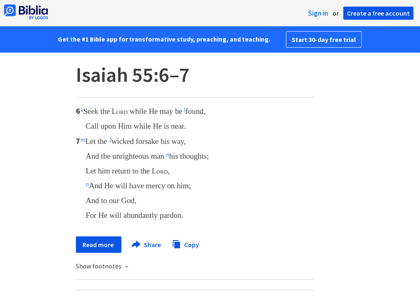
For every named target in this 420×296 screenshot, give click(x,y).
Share (146, 244)
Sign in (318, 13)
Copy (185, 243)
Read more (98, 244)
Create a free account (378, 13)
